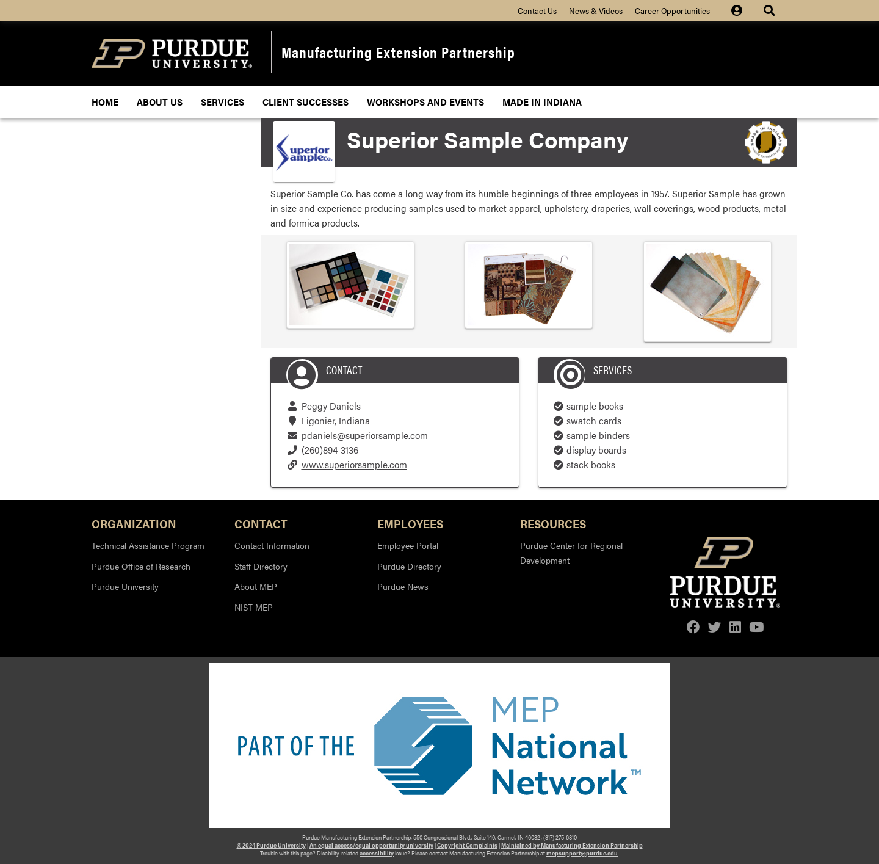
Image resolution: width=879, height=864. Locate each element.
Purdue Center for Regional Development (571, 552)
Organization (134, 523)
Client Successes (305, 102)
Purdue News (403, 586)
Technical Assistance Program (148, 545)
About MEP (255, 586)
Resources (553, 523)
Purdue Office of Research (141, 566)
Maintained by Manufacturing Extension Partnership (572, 845)
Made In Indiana (542, 102)
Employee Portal (407, 545)
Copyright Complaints (467, 845)
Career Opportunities (672, 10)
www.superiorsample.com (354, 464)
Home (105, 102)
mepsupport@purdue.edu (582, 853)
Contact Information (271, 545)
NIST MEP (253, 607)
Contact (261, 523)
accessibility (377, 853)
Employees (410, 523)
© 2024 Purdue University (271, 845)
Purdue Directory (409, 566)
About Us (160, 102)
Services (222, 102)
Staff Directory (261, 566)
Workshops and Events (425, 102)
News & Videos (596, 10)
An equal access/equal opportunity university (371, 845)
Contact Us (537, 10)
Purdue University (125, 586)
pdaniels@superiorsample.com (365, 435)
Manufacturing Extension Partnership (398, 51)
